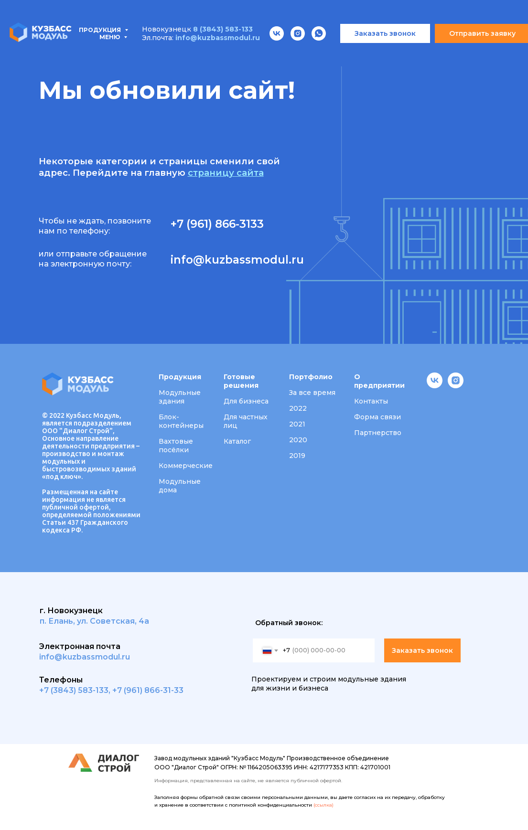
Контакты (49, 58)
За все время (312, 392)
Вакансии (433, 47)
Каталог (237, 441)
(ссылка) (323, 805)
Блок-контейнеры (181, 421)
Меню (110, 9)
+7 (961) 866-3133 (217, 224)
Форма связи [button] (377, 417)
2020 (298, 440)
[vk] (434, 386)
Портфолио (301, 47)
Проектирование (220, 47)
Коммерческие (186, 465)
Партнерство (377, 432)
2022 (298, 408)
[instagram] (455, 386)
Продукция (43, 47)
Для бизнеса (246, 401)
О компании (369, 47)
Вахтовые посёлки (176, 445)
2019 (297, 455)
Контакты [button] (371, 401)
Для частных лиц (246, 421)
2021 (297, 424)
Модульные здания (180, 396)
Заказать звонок (422, 650)
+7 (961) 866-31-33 (147, 690)
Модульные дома (180, 485)
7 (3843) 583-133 (76, 690)
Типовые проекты (127, 47)
